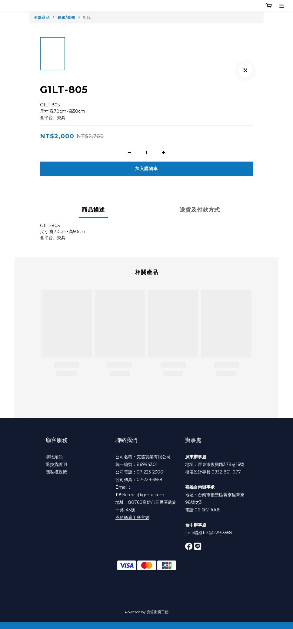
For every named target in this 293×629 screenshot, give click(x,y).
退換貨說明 (56, 464)
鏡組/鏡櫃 (66, 17)
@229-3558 (220, 532)
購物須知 (54, 457)
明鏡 (87, 17)
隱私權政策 (56, 472)
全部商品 (42, 17)
